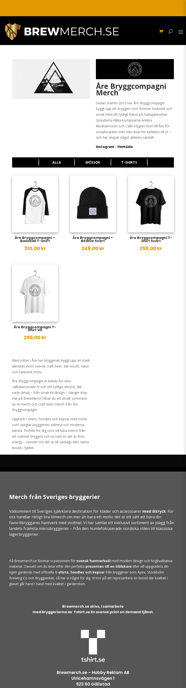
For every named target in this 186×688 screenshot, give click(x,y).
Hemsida (125, 146)
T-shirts (129, 162)
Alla (56, 162)
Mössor (92, 162)
